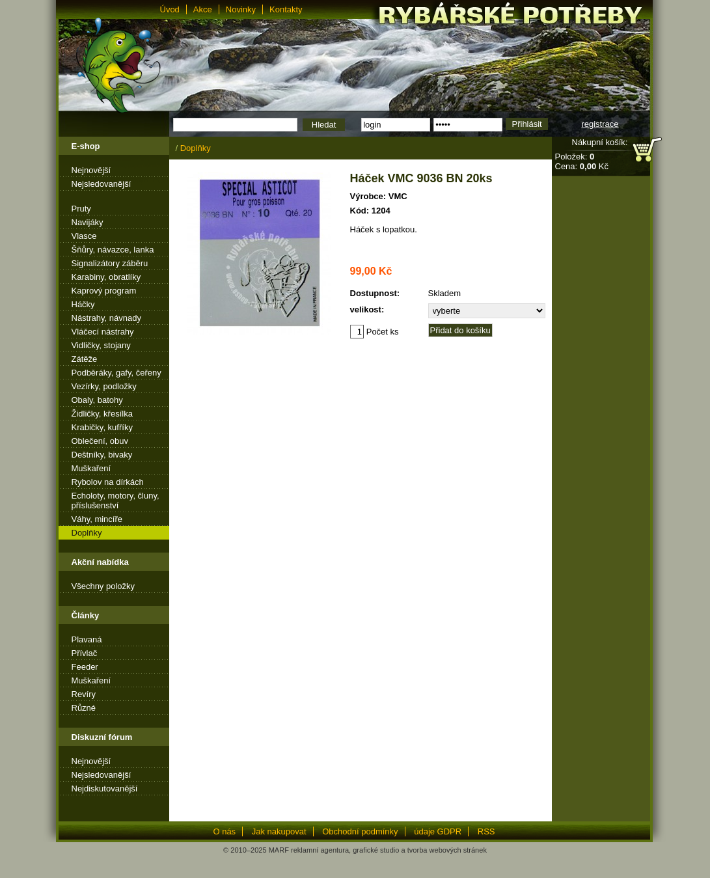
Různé (84, 708)
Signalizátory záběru (110, 263)
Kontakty (286, 9)
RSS (486, 831)
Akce (202, 9)
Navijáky (87, 222)
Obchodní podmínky (360, 831)
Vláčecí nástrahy (103, 331)
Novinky (241, 9)
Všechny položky (103, 586)
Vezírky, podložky (104, 386)
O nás (224, 831)
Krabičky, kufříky (102, 427)
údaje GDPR (437, 831)
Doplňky (87, 533)
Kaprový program (104, 290)
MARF (279, 850)
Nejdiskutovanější (105, 788)
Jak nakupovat (279, 831)
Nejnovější (91, 170)
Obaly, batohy (97, 400)
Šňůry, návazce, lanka (113, 249)
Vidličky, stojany (101, 345)
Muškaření (91, 468)
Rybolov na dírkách (108, 482)
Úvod (170, 9)
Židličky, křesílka (102, 413)
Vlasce (84, 236)
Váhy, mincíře (97, 519)
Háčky (83, 304)
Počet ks (374, 331)
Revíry (84, 694)
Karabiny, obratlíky (106, 277)
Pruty (81, 208)
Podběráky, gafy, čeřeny (116, 372)
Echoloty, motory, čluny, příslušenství (115, 500)
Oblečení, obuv (100, 441)
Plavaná (87, 639)
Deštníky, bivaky (102, 455)
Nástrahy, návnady (106, 318)
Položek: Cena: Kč (581, 161)
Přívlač (85, 653)
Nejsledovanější (101, 184)
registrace (599, 124)
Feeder (85, 667)
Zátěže (85, 359)
